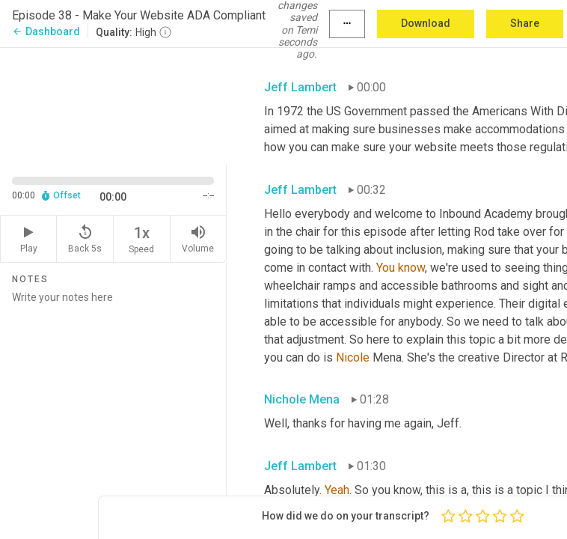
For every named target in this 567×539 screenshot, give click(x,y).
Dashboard (46, 31)
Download (425, 23)
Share (524, 23)
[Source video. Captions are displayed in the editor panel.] (113, 105)
